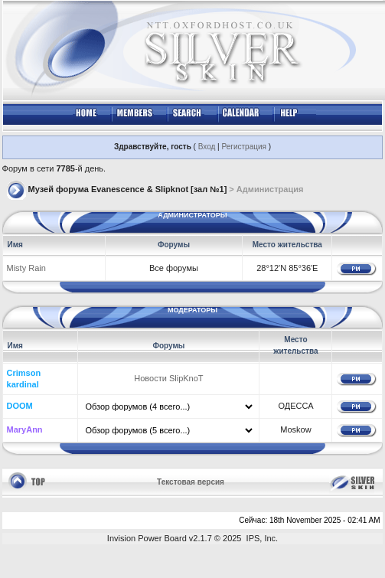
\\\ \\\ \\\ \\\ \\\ (168, 430)
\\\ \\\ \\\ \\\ (168, 406)
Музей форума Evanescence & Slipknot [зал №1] (127, 189)
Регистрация (243, 146)
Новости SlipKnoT (168, 378)
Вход (207, 146)
